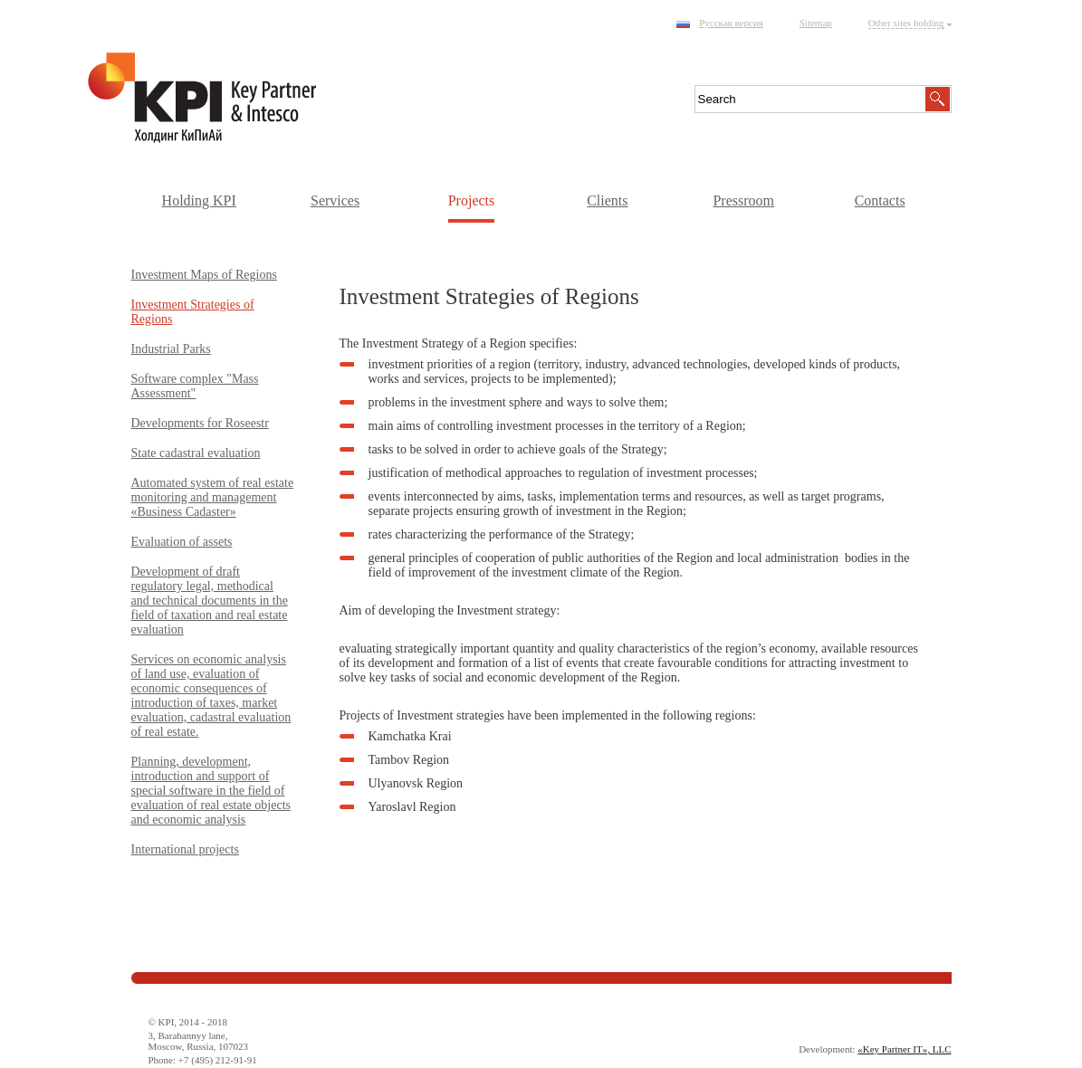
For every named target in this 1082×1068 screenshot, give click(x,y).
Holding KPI (199, 200)
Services (335, 200)
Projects (471, 200)
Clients (607, 200)
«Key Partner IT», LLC (904, 1049)
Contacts (880, 200)
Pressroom (743, 200)
